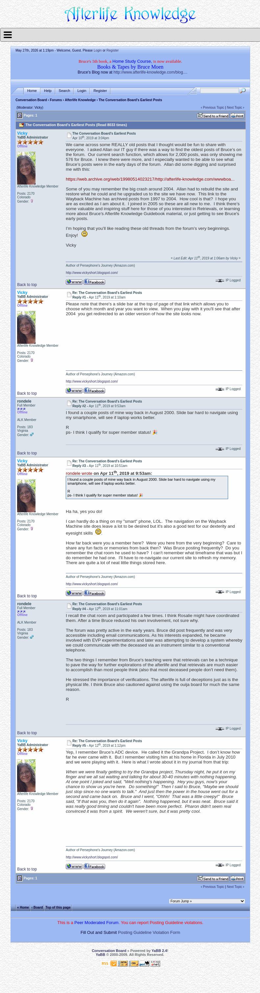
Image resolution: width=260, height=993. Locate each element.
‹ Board (37, 907)
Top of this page (57, 907)
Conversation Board (31, 100)
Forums (56, 100)
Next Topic (234, 107)
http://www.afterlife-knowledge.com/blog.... (150, 72)
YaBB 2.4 (159, 951)
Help (48, 91)
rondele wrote (79, 473)
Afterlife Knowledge (80, 100)
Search (65, 91)
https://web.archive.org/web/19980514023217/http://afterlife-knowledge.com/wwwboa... (150, 179)
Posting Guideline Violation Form (149, 932)
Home (32, 91)
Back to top (27, 284)
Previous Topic (213, 107)
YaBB (100, 955)
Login (98, 50)
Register (112, 50)
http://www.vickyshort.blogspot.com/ (92, 273)
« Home (23, 907)
